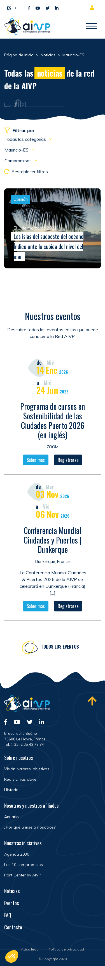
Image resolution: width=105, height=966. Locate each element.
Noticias (12, 890)
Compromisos (18, 160)
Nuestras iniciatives (22, 843)
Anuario (11, 816)
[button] (10, 7)
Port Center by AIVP (22, 875)
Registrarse (68, 461)
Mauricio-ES (17, 150)
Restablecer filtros (26, 171)
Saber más (36, 461)
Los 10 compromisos (23, 864)
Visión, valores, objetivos (26, 768)
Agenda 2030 (16, 854)
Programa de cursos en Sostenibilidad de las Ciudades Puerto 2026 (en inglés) (52, 422)
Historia (11, 789)
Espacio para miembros (93, 7)
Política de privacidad (66, 949)
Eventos (11, 903)
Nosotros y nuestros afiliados (31, 805)
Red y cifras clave (20, 779)
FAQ (7, 915)
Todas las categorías (25, 139)
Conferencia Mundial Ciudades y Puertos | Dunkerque (52, 541)
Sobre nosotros (18, 757)
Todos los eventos (60, 648)
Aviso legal (30, 949)
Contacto (13, 927)
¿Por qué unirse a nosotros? (29, 827)
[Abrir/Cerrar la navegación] (91, 26)
